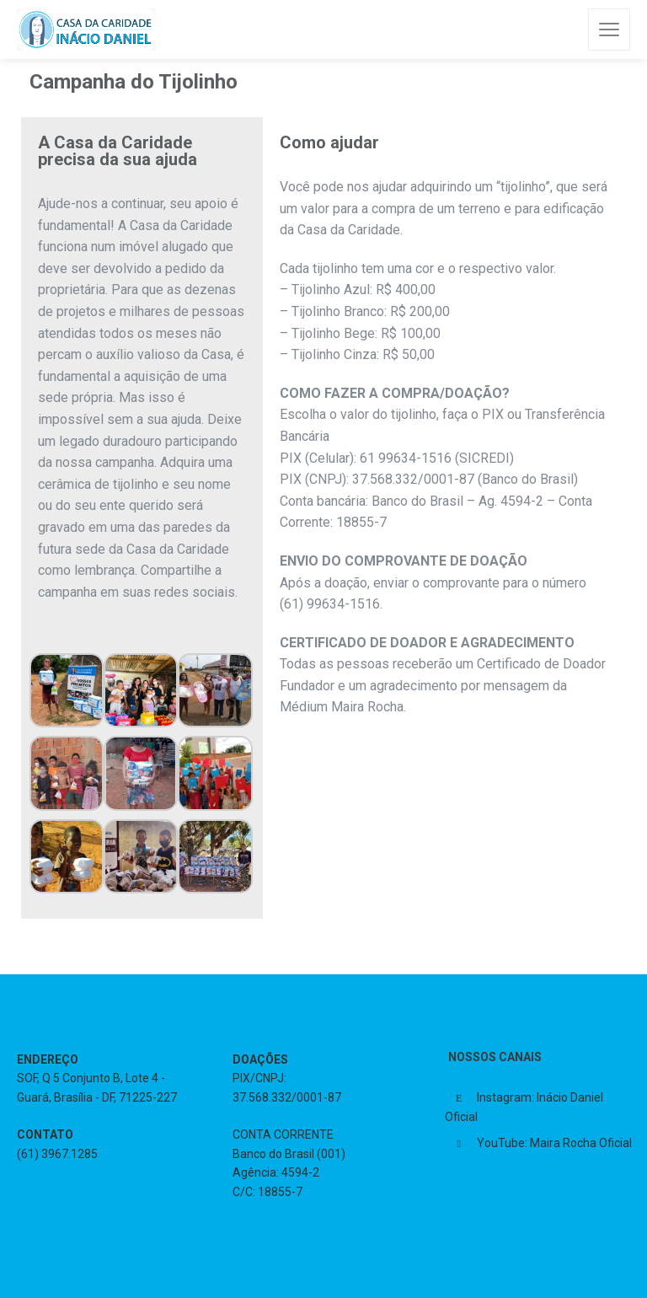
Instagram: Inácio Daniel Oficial (524, 1107)
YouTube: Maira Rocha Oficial (554, 1143)
